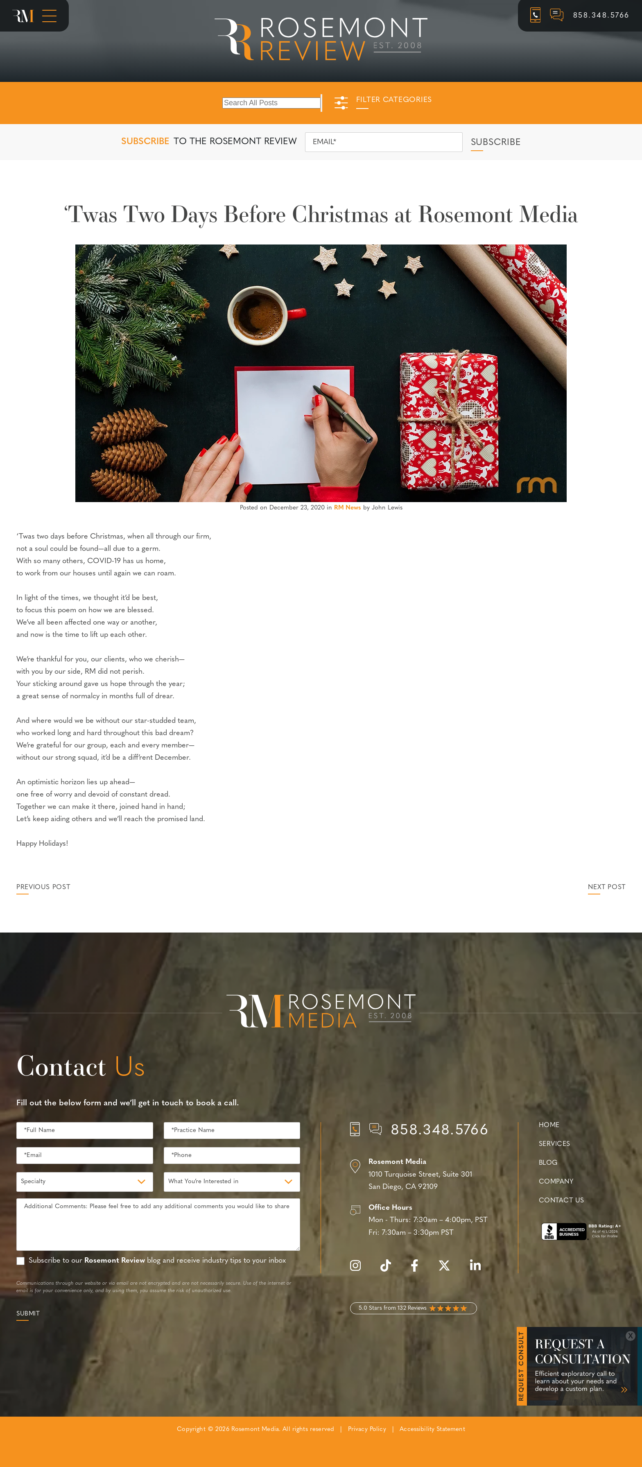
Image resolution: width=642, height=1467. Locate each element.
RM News (347, 508)
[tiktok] (389, 1270)
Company (556, 1182)
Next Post (607, 887)
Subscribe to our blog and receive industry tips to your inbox (157, 1261)
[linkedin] (479, 1270)
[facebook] (419, 1270)
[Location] (419, 1175)
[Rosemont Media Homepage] (23, 16)
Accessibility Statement (432, 1429)
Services (554, 1144)
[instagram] (359, 1270)
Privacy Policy (367, 1429)
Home (549, 1125)
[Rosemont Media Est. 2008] (321, 1012)
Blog (548, 1163)
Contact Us (561, 1201)
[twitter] (448, 1270)
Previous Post (43, 887)
